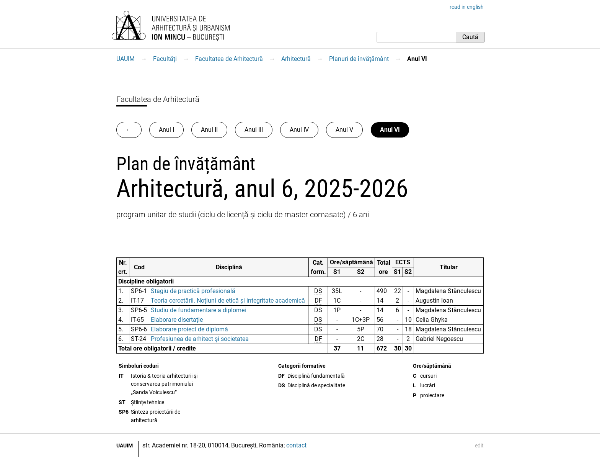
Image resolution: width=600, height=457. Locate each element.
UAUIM (125, 58)
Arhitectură (296, 58)
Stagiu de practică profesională (193, 291)
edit (479, 445)
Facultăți (165, 58)
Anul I (166, 129)
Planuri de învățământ (359, 58)
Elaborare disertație (177, 319)
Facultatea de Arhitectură (229, 58)
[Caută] (416, 37)
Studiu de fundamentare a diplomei (198, 310)
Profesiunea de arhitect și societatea (200, 338)
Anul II (209, 129)
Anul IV (299, 129)
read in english (467, 7)
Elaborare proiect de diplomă (189, 329)
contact (296, 445)
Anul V (344, 129)
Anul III (254, 129)
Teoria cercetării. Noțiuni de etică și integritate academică (228, 300)
